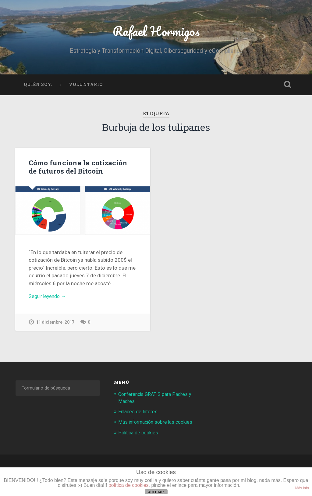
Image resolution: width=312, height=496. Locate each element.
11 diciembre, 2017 (56, 325)
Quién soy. (38, 87)
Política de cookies (139, 442)
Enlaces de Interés (139, 414)
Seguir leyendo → (49, 299)
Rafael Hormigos (156, 32)
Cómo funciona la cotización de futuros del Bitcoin (82, 169)
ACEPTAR (156, 492)
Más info (302, 488)
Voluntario (86, 87)
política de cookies (128, 485)
